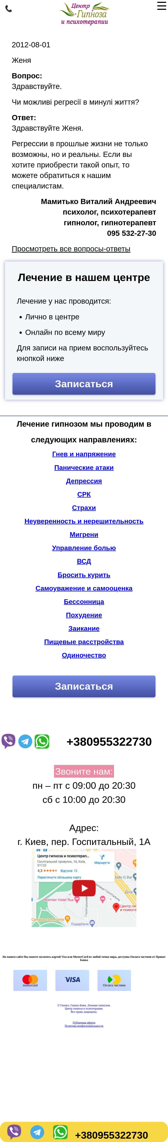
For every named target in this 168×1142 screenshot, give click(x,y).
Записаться (84, 383)
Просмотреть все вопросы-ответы (71, 249)
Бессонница (84, 601)
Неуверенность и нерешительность (84, 521)
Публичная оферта (84, 1070)
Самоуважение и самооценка (84, 588)
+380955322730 (111, 1135)
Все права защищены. (84, 1059)
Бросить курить (84, 575)
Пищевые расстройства (84, 642)
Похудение (84, 615)
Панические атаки (84, 467)
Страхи (84, 507)
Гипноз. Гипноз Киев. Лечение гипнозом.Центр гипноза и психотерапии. (85, 1054)
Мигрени (84, 534)
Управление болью (84, 548)
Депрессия (84, 481)
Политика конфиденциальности (84, 1073)
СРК (84, 494)
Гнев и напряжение (84, 454)
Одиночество (84, 655)
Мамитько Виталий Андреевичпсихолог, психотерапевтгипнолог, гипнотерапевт (98, 212)
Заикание (84, 628)
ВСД (84, 561)
